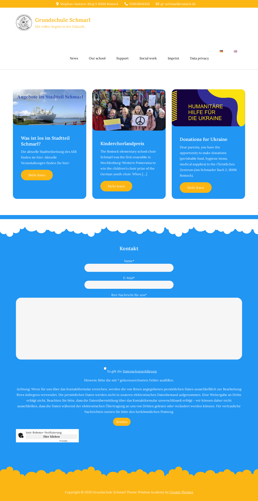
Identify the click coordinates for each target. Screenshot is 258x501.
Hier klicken (51, 436)
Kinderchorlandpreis (122, 143)
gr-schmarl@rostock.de (176, 4)
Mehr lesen (36, 175)
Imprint (173, 58)
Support (122, 58)
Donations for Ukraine (203, 139)
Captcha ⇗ (68, 441)
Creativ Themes (181, 492)
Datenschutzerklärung (140, 371)
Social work (148, 58)
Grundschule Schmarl (63, 20)
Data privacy (199, 58)
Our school (97, 58)
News (74, 58)
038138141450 (137, 4)
